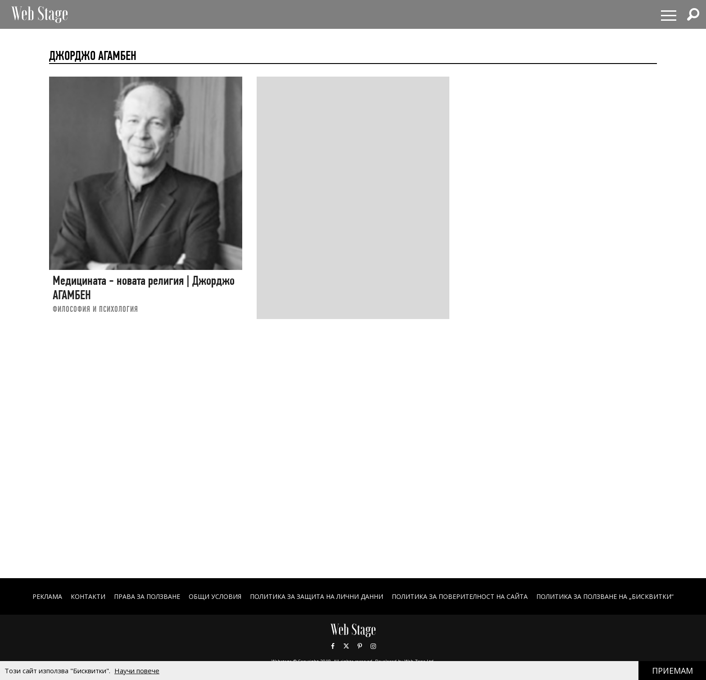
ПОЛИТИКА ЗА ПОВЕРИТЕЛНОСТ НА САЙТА (460, 596)
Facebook (332, 646)
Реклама (47, 596)
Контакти (88, 596)
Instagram (373, 646)
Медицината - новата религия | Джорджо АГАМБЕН (144, 287)
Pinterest (360, 646)
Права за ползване (147, 596)
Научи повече (136, 670)
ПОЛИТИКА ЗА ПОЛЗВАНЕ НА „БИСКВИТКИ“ (605, 596)
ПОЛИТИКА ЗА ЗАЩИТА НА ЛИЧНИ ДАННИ (316, 596)
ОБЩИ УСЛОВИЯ (215, 596)
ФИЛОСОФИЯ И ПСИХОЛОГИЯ (95, 309)
